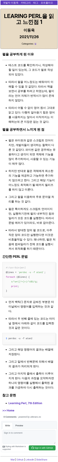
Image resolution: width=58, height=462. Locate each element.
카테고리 (26, 2)
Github (20, 459)
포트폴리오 (47, 2)
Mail (13, 459)
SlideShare (41, 459)
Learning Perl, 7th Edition (25, 403)
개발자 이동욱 (10, 2)
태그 (35, 2)
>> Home (8, 410)
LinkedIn (30, 459)
